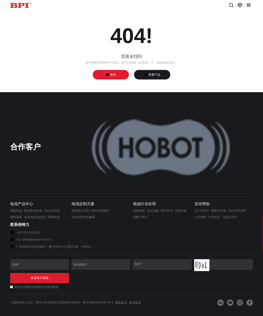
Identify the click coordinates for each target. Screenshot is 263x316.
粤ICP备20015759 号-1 (98, 302)
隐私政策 (121, 302)
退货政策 (135, 302)
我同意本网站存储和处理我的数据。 (37, 287)
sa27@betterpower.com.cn (34, 239)
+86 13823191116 (28, 232)
